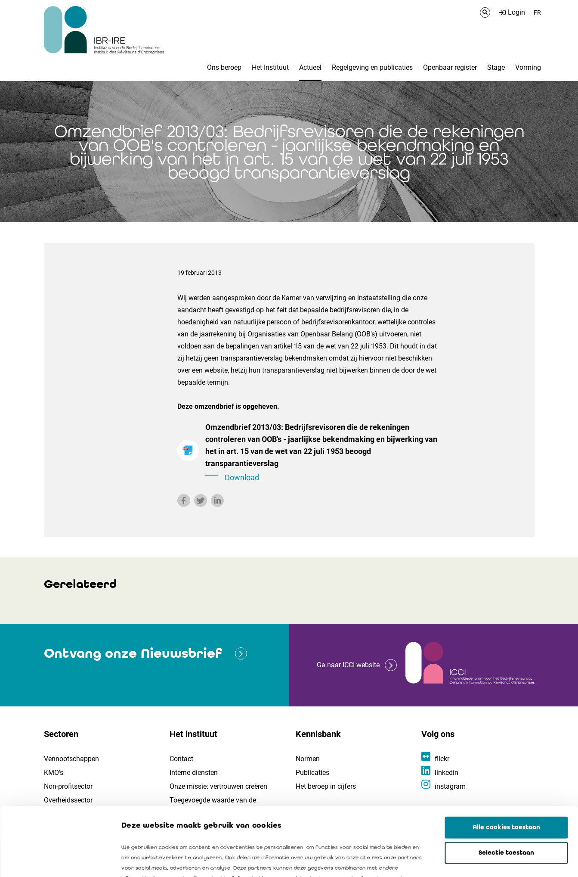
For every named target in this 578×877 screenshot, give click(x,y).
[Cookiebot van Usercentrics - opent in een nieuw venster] (55, 860)
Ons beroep (224, 67)
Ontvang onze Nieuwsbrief (133, 653)
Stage (496, 67)
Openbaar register (450, 67)
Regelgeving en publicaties (372, 67)
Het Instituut (270, 67)
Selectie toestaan (506, 789)
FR (537, 12)
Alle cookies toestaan (506, 763)
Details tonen (491, 860)
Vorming (528, 67)
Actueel (310, 67)
